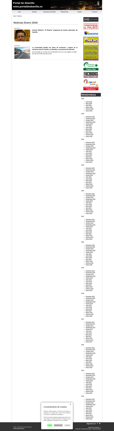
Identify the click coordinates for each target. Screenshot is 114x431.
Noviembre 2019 (90, 272)
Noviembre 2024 (90, 144)
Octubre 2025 (89, 120)
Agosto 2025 (89, 124)
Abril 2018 (88, 310)
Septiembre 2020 (90, 250)
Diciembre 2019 (90, 270)
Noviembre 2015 (90, 375)
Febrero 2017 (89, 340)
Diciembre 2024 (90, 142)
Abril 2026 (88, 105)
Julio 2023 (89, 177)
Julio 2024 (89, 151)
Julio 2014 (89, 408)
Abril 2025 (88, 131)
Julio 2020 (89, 254)
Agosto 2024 (89, 149)
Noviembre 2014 (90, 401)
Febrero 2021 (89, 237)
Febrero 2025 (89, 134)
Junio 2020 (89, 255)
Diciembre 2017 (90, 322)
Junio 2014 (89, 410)
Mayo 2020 (89, 257)
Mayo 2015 (89, 386)
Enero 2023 (89, 187)
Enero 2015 (89, 393)
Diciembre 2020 (90, 245)
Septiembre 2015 (90, 378)
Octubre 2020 (89, 248)
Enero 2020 (89, 264)
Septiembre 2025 (90, 122)
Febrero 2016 (89, 365)
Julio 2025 (89, 125)
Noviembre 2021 (90, 221)
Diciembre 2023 (90, 168)
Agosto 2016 (89, 355)
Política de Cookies (96, 428)
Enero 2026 (89, 110)
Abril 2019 (88, 285)
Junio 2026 (89, 101)
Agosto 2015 (89, 380)
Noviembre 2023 (90, 170)
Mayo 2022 (89, 206)
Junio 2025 (89, 127)
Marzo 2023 (89, 184)
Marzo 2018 (89, 312)
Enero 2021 (89, 239)
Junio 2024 (89, 153)
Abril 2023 (88, 182)
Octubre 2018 (89, 300)
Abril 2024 (88, 156)
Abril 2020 (88, 259)
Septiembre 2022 (90, 199)
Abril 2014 (88, 413)
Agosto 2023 (89, 175)
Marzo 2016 (89, 364)
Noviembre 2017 (90, 324)
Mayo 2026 (89, 103)
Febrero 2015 (89, 391)
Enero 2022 (89, 213)
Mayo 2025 (89, 129)
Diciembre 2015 (90, 373)
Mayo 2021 (89, 232)
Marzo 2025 (89, 132)
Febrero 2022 (89, 211)
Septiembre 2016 (90, 353)
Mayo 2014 (89, 411)
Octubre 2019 (89, 274)
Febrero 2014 (89, 417)
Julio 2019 (89, 279)
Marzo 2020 (89, 261)
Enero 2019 (89, 290)
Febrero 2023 (89, 186)
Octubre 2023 (89, 171)
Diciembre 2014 (90, 399)
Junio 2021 (89, 230)
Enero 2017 (89, 341)
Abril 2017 (88, 336)
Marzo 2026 (89, 107)
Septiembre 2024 (90, 147)
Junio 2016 (89, 358)
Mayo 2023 (89, 180)
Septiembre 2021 (90, 224)
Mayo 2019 (89, 283)
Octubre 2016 (89, 351)
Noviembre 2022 (90, 195)
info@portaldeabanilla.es (18, 428)
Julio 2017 (89, 331)
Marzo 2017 (89, 338)
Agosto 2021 (89, 226)
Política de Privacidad (86, 428)
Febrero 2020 (89, 263)
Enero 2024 (89, 162)
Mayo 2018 (89, 309)
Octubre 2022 (89, 197)
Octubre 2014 (89, 402)
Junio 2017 (89, 332)
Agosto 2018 (89, 303)
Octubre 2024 (89, 146)
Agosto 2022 (89, 201)
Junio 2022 (89, 204)
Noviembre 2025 (90, 118)
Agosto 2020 (89, 252)
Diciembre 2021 (90, 219)
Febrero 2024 (89, 160)
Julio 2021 (89, 228)
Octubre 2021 (89, 223)
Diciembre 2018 (90, 296)
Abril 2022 (88, 208)
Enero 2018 (89, 316)
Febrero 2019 (89, 288)
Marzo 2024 (89, 158)
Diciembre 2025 (90, 116)
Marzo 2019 (89, 286)
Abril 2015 (88, 387)
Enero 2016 (89, 367)
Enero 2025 (89, 136)
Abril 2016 (88, 362)
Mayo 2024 (89, 155)
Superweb (97, 427)
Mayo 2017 (89, 334)
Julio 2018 (89, 305)
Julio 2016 (89, 356)
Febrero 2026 (89, 109)
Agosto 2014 (89, 406)
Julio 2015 (89, 382)
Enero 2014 (89, 418)
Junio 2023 (89, 178)
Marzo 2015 (89, 389)
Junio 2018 (89, 307)
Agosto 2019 (89, 278)
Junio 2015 (89, 384)
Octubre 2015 (89, 377)
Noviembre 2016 (90, 349)
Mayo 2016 (89, 360)
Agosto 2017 (89, 329)
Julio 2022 (89, 202)
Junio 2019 (89, 281)
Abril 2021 (88, 233)
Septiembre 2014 (90, 404)
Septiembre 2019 (90, 276)
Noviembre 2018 (90, 298)
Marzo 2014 (89, 415)
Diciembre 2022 (90, 193)
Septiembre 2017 (90, 327)
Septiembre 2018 (90, 301)
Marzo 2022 (89, 209)
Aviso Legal (78, 428)
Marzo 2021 (89, 235)
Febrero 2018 (89, 314)
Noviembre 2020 (90, 247)
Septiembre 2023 (90, 173)
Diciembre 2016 (90, 348)
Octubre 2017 (89, 325)
